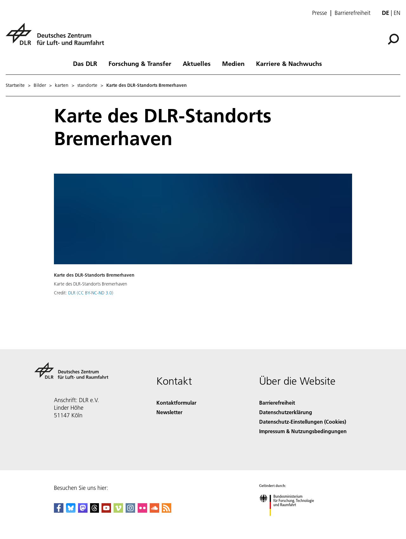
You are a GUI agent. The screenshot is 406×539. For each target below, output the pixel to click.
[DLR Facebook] (58, 510)
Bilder (40, 85)
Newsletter (169, 412)
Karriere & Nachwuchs (289, 63)
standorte (87, 85)
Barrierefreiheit (352, 13)
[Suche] (393, 39)
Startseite (15, 85)
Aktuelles (197, 63)
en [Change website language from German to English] (397, 12)
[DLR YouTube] (106, 510)
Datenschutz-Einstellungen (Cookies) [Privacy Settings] (302, 421)
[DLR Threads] (94, 510)
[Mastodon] (83, 510)
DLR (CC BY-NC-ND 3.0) (90, 293)
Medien (233, 63)
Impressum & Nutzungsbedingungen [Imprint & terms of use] (303, 431)
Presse (319, 13)
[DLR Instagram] (130, 510)
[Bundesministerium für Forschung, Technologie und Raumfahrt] (290, 521)
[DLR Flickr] (142, 510)
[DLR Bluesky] (70, 510)
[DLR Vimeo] (118, 510)
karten (62, 85)
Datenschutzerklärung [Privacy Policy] (285, 412)
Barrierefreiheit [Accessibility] (277, 402)
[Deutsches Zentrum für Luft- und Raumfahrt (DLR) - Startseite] (57, 37)
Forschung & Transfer (139, 63)
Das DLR (85, 63)
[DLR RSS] (166, 510)
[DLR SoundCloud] (154, 510)
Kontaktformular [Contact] (176, 402)
